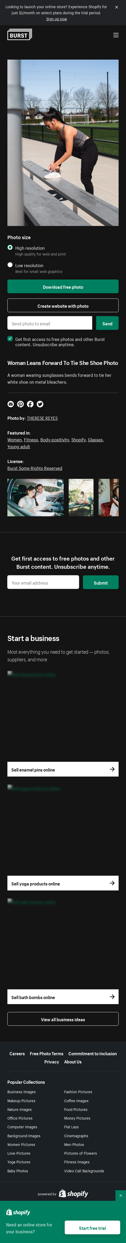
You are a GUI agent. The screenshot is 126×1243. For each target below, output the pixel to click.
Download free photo (63, 286)
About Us (73, 1061)
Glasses (95, 439)
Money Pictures (77, 1118)
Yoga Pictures (18, 1161)
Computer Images (22, 1126)
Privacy (51, 1061)
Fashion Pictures (78, 1091)
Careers (17, 1052)
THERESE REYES (42, 417)
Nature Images (19, 1109)
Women (14, 439)
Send (107, 323)
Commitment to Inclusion (92, 1052)
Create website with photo (63, 305)
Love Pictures (18, 1153)
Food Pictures (75, 1109)
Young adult (18, 445)
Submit (101, 582)
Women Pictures (21, 1144)
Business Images (21, 1091)
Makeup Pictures (21, 1100)
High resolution (30, 248)
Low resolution (29, 265)
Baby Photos (17, 1170)
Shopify (78, 439)
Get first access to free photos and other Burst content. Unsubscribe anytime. (56, 341)
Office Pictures (19, 1118)
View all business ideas (63, 1018)
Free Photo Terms (46, 1052)
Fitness (31, 439)
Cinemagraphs (76, 1135)
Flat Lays (71, 1126)
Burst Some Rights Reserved (34, 467)
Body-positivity (54, 439)
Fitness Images (77, 1161)
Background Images (23, 1135)
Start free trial (92, 1227)
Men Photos (74, 1144)
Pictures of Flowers (80, 1153)
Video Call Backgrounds (84, 1170)
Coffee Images (76, 1100)
